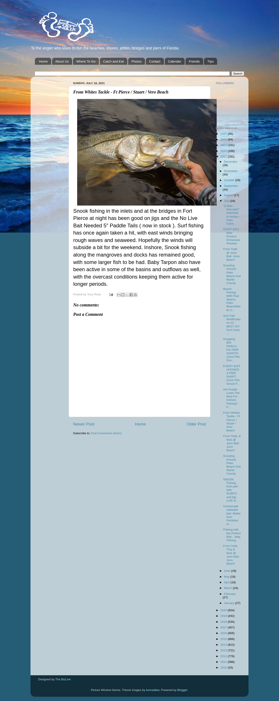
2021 (224, 156)
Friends (194, 61)
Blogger (182, 690)
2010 (224, 667)
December (230, 161)
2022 (224, 151)
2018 (224, 621)
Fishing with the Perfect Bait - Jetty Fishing (232, 535)
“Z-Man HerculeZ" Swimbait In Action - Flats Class (231, 214)
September (231, 185)
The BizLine (63, 679)
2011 (224, 662)
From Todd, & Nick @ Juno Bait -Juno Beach (232, 443)
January (229, 603)
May (227, 576)
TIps (210, 61)
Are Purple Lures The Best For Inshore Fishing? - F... (231, 398)
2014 (224, 644)
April (227, 582)
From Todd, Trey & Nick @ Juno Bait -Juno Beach (232, 554)
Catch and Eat (113, 61)
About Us (62, 61)
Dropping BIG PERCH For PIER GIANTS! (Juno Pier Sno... (231, 349)
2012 (224, 656)
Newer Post (83, 424)
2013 (224, 650)
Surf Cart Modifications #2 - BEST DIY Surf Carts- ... (232, 324)
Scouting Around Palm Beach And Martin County (232, 274)
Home (43, 61)
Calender (174, 61)
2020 (224, 610)
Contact (154, 61)
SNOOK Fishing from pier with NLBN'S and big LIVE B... (230, 490)
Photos (136, 61)
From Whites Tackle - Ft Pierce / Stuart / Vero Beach (231, 421)
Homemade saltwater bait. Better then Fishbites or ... (232, 515)
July (227, 200)
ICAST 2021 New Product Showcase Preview (231, 236)
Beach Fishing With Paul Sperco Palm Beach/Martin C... (232, 299)
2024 (224, 139)
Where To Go (85, 61)
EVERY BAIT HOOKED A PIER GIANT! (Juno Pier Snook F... (231, 374)
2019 (224, 616)
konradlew (152, 690)
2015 (224, 639)
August (229, 195)
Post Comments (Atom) (106, 433)
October (229, 180)
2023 (224, 145)
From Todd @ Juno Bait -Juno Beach (231, 254)
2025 (224, 133)
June (227, 570)
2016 (224, 633)
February (230, 594)
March (228, 588)
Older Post (196, 424)
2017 (224, 627)
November (230, 171)
